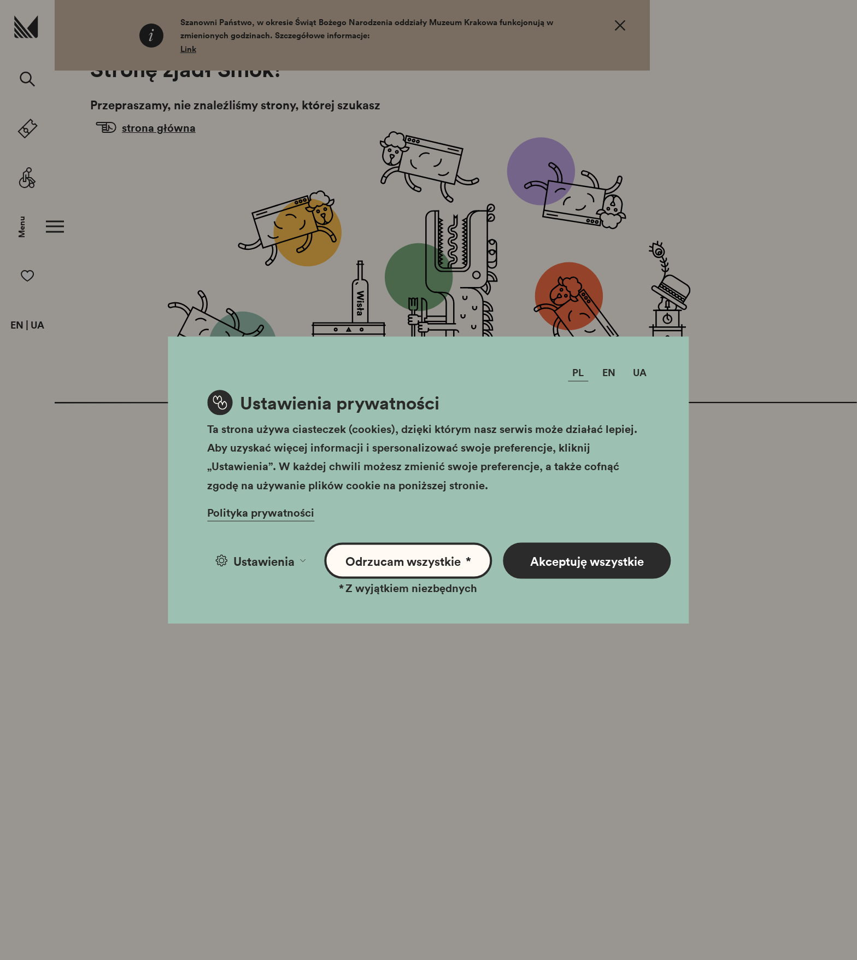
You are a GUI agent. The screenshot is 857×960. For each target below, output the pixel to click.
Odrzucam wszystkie (408, 561)
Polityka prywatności (260, 511)
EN (17, 325)
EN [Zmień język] (608, 371)
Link (188, 49)
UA (37, 325)
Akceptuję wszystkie (587, 560)
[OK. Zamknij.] (620, 27)
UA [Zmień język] (640, 371)
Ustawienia (260, 560)
